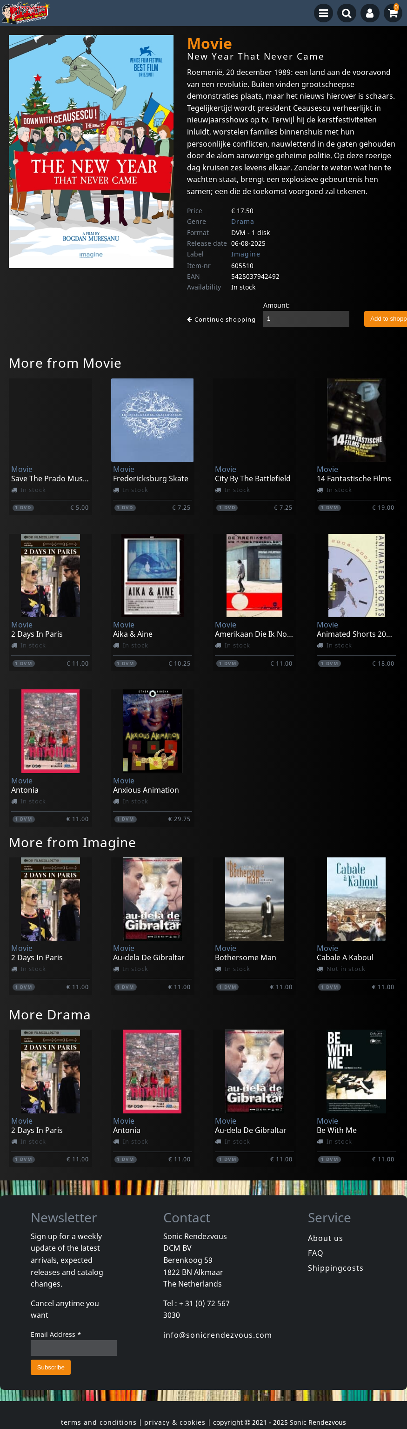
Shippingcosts (336, 1268)
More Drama (50, 1014)
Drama (242, 221)
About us (325, 1238)
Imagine (245, 253)
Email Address (56, 1334)
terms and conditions (99, 1422)
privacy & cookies (175, 1422)
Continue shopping (221, 319)
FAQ (316, 1253)
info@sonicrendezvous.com (217, 1335)
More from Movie (65, 362)
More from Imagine (72, 842)
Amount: (276, 305)
